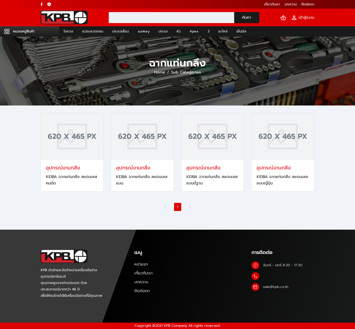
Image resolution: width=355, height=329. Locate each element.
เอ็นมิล (241, 31)
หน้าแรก (141, 264)
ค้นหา (246, 17)
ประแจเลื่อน (120, 31)
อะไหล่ (223, 31)
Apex (194, 31)
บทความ (141, 282)
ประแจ (163, 31)
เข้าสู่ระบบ (302, 18)
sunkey (144, 31)
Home (159, 72)
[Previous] (165, 207)
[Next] (190, 207)
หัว (179, 31)
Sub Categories (186, 72)
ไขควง (68, 31)
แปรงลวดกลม (92, 31)
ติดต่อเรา (142, 291)
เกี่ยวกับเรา (143, 273)
